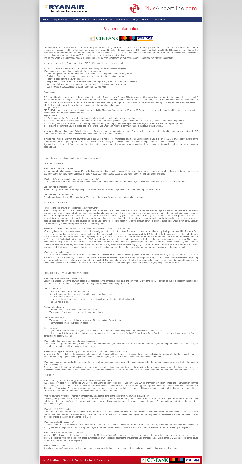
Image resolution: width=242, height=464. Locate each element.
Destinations (79, 20)
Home (46, 19)
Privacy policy (103, 460)
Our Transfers (101, 20)
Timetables (122, 19)
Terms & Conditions (50, 460)
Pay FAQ (89, 460)
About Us (67, 460)
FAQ (135, 19)
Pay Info (78, 460)
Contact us (159, 19)
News (145, 19)
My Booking (60, 19)
